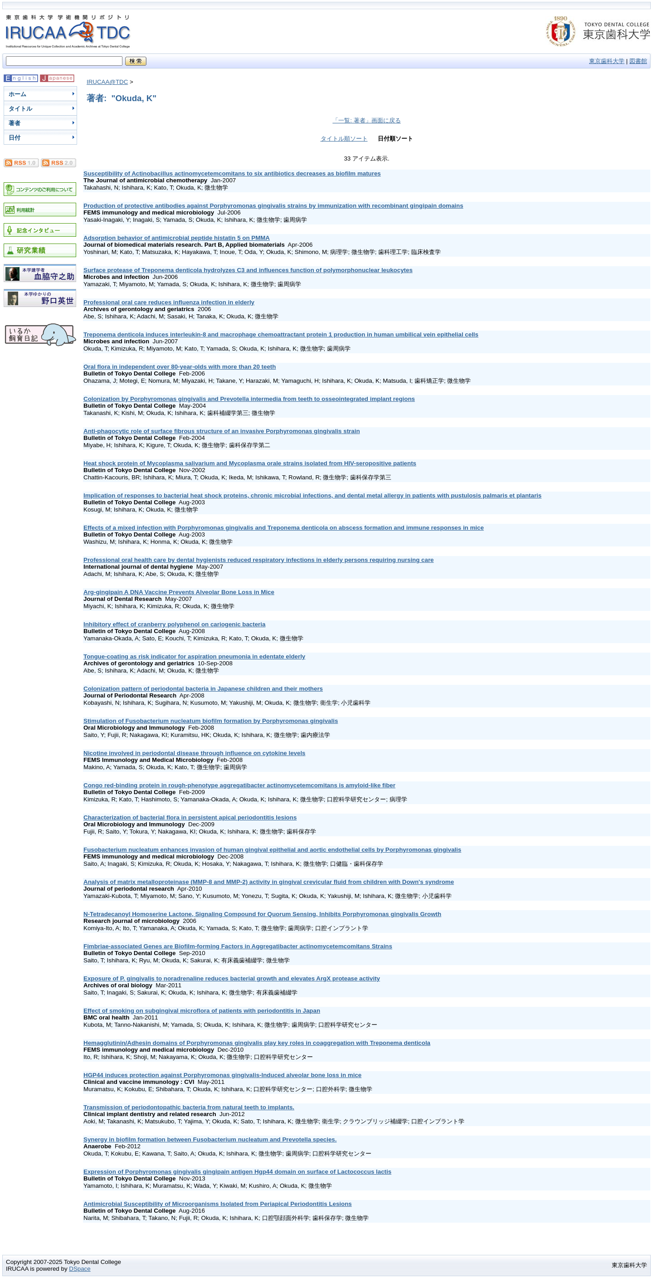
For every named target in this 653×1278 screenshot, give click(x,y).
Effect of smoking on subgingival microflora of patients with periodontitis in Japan (201, 1010)
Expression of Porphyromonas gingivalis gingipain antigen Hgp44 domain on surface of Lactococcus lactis (237, 1171)
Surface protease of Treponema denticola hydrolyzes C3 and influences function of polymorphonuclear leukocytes (248, 270)
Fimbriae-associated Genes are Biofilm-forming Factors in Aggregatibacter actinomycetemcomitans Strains (237, 946)
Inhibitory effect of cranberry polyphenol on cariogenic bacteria (174, 624)
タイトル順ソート (344, 138)
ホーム (17, 94)
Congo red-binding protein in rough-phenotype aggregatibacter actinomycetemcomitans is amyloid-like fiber (239, 785)
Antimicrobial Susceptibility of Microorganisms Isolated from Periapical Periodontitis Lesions (217, 1203)
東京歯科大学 (606, 61)
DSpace (79, 1268)
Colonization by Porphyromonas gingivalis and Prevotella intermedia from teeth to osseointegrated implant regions (249, 398)
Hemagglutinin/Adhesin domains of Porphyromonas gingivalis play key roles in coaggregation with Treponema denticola (256, 1042)
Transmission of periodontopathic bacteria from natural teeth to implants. (188, 1107)
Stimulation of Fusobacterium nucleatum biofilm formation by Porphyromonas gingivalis (210, 720)
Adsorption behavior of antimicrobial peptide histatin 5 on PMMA (176, 237)
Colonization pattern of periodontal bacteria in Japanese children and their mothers (203, 688)
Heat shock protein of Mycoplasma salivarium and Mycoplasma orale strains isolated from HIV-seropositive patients (249, 463)
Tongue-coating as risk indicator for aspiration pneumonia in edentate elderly (194, 656)
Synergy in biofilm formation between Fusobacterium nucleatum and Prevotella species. (209, 1139)
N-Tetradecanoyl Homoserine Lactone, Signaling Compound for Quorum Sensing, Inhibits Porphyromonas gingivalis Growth (262, 914)
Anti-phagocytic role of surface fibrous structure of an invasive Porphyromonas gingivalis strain (221, 431)
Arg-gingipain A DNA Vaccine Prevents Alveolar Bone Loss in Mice (178, 592)
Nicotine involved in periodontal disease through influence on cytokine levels (194, 753)
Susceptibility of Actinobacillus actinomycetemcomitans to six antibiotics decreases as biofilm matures (232, 173)
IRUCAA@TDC (107, 81)
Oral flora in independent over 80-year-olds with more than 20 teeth (179, 366)
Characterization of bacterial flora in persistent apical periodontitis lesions (190, 817)
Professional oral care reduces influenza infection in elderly (168, 302)
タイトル (20, 108)
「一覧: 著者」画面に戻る (366, 120)
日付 (14, 137)
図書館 (638, 61)
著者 (14, 123)
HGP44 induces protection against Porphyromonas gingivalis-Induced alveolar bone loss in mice (222, 1075)
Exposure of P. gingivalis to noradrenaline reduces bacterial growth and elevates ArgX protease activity (231, 978)
